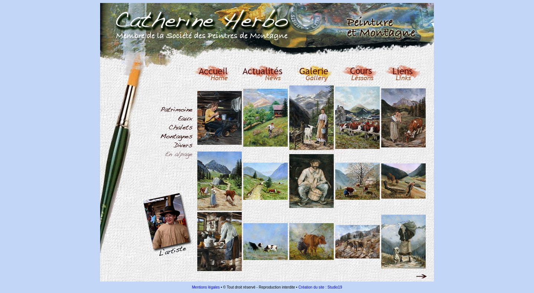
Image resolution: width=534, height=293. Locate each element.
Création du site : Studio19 (320, 287)
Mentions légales (206, 287)
